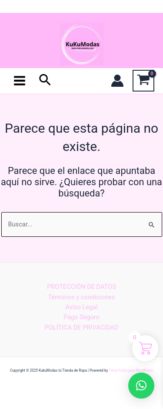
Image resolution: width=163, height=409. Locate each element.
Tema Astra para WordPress (131, 370)
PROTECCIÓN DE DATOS (81, 287)
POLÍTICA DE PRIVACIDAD (82, 327)
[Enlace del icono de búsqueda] (45, 80)
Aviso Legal (81, 307)
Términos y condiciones (81, 297)
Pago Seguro (81, 317)
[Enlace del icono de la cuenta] (117, 80)
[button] (141, 386)
